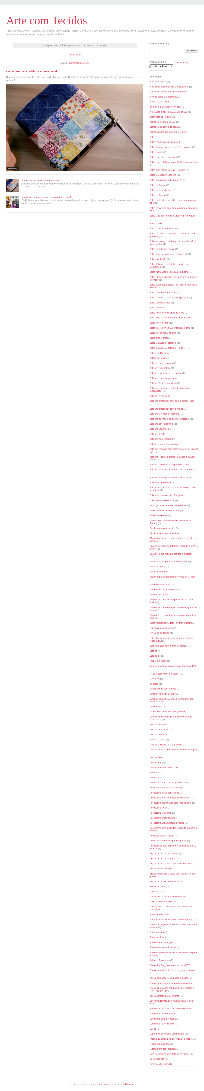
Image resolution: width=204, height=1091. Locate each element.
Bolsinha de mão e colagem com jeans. (169, 419)
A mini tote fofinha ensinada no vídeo (168, 91)
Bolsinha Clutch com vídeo (163, 383)
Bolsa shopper (156, 307)
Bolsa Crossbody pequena (162, 175)
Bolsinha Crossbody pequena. (164, 413)
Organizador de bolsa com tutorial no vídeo (171, 863)
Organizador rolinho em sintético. (166, 881)
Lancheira (154, 678)
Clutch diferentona (158, 571)
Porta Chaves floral (159, 914)
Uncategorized (156, 1059)
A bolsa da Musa (157, 81)
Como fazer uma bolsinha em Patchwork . (32, 71)
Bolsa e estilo (156, 223)
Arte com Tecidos (46, 20)
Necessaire (155, 772)
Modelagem (155, 762)
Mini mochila (155, 706)
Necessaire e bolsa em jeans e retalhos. (169, 797)
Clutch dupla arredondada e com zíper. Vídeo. (172, 576)
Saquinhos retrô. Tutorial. (162, 1023)
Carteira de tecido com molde (164, 510)
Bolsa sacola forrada (159, 302)
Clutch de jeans (157, 566)
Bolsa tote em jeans (159, 322)
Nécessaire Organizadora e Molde (166, 823)
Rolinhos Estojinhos (159, 960)
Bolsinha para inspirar (160, 439)
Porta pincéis (156, 937)
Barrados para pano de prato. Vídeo (167, 132)
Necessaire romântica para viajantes (167, 840)
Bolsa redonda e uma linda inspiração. (168, 297)
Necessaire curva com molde (164, 792)
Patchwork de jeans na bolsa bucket (167, 896)
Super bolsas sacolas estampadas (166, 1033)
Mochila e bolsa (157, 739)
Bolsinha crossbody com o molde (166, 408)
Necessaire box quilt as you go (165, 787)
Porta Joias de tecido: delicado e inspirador (171, 919)
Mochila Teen (156, 757)
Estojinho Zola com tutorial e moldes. (168, 645)
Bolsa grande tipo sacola (161, 249)
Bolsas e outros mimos (161, 363)
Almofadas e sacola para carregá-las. (168, 112)
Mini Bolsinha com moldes (162, 688)
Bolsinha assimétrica (159, 368)
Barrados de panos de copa (163, 127)
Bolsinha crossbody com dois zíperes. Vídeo (172, 401)
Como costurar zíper (159, 584)
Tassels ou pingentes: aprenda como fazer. (171, 1038)
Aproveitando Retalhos (161, 116)
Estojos (153, 651)
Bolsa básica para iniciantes (163, 142)
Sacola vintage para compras (164, 996)
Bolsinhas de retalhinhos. (162, 482)
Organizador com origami (162, 858)
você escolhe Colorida (160, 1064)
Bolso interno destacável (161, 500)
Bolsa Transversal (158, 338)
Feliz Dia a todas (158, 661)
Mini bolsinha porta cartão (162, 693)
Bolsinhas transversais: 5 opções (166, 495)
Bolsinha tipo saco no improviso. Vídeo (169, 464)
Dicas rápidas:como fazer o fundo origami (170, 623)
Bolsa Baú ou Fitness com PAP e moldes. (170, 147)
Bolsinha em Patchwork (161, 423)
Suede (152, 1028)
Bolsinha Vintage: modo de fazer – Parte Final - (173, 469)
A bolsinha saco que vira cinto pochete (169, 86)
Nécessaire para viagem (161, 835)
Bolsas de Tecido (158, 358)
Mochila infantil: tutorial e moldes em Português (173, 749)
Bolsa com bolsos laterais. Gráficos (167, 170)
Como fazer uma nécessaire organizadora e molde (46, 197)
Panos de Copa (157, 886)
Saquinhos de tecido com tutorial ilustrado (170, 1008)
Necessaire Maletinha (160, 812)
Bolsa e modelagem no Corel (164, 228)
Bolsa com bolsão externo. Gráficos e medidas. (173, 162)
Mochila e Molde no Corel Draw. (165, 744)
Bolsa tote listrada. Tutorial (162, 332)
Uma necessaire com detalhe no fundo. (169, 1054)
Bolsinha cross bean (159, 396)
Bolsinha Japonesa (159, 429)
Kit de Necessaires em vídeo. (164, 673)
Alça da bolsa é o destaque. (163, 96)
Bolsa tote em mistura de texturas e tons (169, 328)
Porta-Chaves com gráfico (162, 942)
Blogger (129, 1084)
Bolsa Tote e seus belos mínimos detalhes (170, 317)
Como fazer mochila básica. (163, 589)
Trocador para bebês (160, 1044)
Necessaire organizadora (162, 818)
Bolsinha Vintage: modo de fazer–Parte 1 (170, 477)
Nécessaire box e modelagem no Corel (169, 782)
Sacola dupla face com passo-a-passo (168, 978)
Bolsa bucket (155, 152)
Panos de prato (157, 891)
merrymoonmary (101, 1084)
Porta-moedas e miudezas (162, 947)
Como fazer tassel (158, 594)
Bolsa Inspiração (157, 259)
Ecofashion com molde (161, 628)
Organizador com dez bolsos (163, 853)
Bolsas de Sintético (159, 353)
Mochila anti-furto (158, 724)
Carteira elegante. (158, 515)
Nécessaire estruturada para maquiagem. (170, 802)
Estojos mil (155, 655)
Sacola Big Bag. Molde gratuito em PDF (169, 965)
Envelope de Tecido (159, 633)
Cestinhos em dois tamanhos (164, 533)
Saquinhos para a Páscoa (162, 1018)
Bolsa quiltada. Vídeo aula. (163, 292)
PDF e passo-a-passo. (160, 901)
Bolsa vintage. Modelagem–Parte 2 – (168, 348)
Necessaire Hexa (158, 807)
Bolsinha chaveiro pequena (163, 378)
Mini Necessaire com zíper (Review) (167, 711)
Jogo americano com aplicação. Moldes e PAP (173, 666)
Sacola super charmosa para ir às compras (171, 983)
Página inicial (75, 54)
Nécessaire (155, 777)
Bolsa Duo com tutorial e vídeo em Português (172, 215)
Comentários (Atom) (79, 63)
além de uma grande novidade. (165, 106)
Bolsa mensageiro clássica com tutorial (169, 272)
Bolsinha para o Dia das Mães (164, 444)
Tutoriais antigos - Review (162, 1049)
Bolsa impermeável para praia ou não (168, 254)
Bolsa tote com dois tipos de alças (166, 312)
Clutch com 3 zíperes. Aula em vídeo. (168, 561)
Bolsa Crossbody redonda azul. (165, 180)
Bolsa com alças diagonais (163, 157)
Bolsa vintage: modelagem (162, 342)
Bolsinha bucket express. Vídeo (165, 373)
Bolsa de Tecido (157, 185)
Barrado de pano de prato (162, 122)
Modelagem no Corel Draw (163, 767)
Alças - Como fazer (159, 101)
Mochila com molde (159, 729)
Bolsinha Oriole (157, 434)
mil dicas (153, 683)
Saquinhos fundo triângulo (162, 1013)
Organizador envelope (160, 868)
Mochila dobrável (158, 734)
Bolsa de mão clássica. (161, 190)
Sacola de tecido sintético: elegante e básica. (172, 970)
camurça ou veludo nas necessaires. (168, 505)
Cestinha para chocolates (162, 528)
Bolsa (152, 137)
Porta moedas (156, 932)
